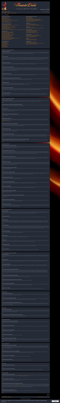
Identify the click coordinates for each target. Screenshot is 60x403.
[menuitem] (9, 11)
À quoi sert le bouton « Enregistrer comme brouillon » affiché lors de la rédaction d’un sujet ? (11, 38)
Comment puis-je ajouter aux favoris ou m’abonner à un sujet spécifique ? (33, 35)
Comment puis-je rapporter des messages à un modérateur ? (8, 37)
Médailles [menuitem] (7, 11)
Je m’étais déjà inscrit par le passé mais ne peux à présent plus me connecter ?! (10, 20)
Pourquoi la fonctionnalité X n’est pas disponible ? (31, 42)
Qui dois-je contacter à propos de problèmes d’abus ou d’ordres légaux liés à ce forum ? (35, 43)
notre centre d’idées (41, 379)
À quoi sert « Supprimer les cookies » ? (6, 22)
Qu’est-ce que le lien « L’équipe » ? (29, 21)
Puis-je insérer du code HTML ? (5, 42)
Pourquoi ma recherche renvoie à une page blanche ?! (31, 31)
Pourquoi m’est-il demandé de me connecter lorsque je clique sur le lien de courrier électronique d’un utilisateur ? (13, 29)
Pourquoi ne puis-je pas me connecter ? (6, 19)
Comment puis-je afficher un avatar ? (5, 28)
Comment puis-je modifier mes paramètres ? (6, 24)
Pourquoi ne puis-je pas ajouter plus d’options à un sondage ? (8, 34)
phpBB (23, 398)
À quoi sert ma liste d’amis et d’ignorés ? (30, 27)
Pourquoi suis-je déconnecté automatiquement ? (7, 21)
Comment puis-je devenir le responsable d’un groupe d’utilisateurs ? (33, 19)
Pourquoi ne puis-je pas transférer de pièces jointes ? (7, 36)
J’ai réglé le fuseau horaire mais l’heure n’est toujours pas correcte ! (9, 26)
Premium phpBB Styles (28, 399)
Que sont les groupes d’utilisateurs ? (30, 18)
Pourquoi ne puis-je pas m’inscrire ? (5, 18)
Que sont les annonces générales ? (5, 44)
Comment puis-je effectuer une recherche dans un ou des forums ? (33, 30)
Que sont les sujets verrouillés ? (5, 46)
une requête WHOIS (16, 384)
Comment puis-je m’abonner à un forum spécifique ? (31, 36)
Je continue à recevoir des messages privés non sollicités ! (32, 24)
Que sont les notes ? (4, 45)
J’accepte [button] (55, 401)
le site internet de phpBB (4, 120)
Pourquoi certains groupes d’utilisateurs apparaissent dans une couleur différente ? (34, 20)
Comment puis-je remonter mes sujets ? (6, 39)
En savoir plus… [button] (3, 401)
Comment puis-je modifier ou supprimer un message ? (7, 32)
